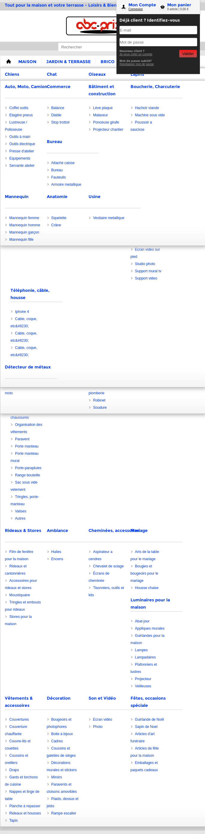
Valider (188, 53)
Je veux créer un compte (135, 54)
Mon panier (179, 5)
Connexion (135, 9)
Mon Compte (142, 5)
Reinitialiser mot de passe (136, 64)
